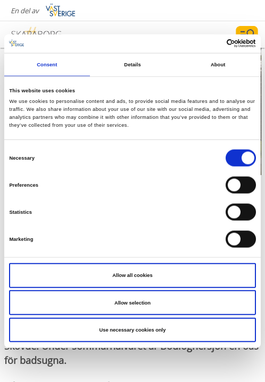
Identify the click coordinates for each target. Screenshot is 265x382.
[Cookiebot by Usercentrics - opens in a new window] (209, 43)
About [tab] (218, 64)
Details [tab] (132, 64)
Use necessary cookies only (133, 330)
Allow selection (132, 302)
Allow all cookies (132, 275)
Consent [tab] (47, 64)
